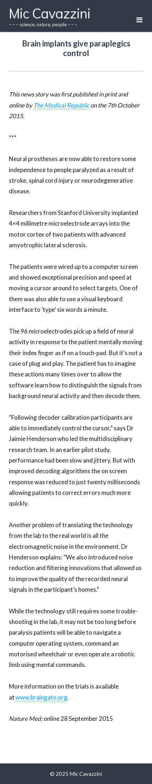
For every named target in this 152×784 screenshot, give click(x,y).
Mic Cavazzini (85, 774)
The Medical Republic (61, 105)
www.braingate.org (41, 697)
